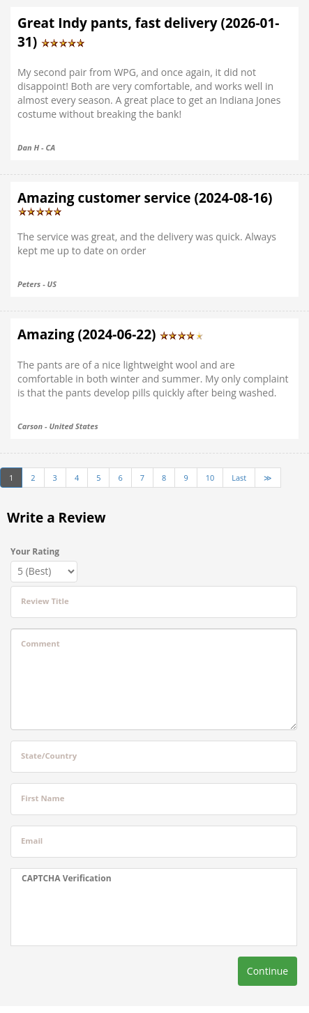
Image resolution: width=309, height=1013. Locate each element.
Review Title (45, 601)
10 (210, 477)
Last (239, 477)
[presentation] (109, 915)
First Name (42, 798)
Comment (40, 643)
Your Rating (34, 551)
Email (32, 840)
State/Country (49, 755)
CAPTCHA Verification (67, 878)
